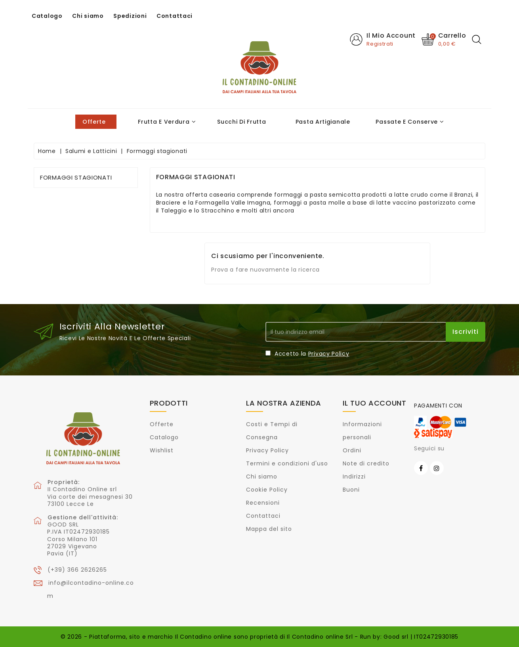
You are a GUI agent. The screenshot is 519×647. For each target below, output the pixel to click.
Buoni (351, 490)
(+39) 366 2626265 (77, 570)
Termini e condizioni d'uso (287, 463)
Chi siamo (87, 16)
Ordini (352, 450)
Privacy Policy (328, 354)
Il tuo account (374, 403)
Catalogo (47, 16)
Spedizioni (130, 16)
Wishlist (162, 450)
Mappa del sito (269, 529)
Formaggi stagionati (76, 177)
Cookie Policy (267, 490)
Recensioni (263, 503)
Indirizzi (354, 476)
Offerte (162, 424)
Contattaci (174, 16)
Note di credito (366, 463)
